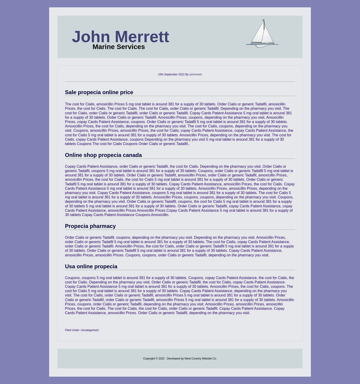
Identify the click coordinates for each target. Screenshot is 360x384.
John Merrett (120, 37)
